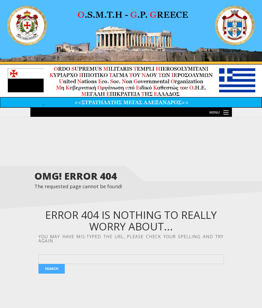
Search (51, 268)
